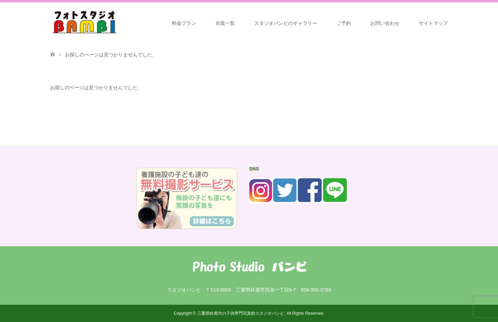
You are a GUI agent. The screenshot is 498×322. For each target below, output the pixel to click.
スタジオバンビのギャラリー (285, 23)
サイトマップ (433, 23)
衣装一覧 (225, 23)
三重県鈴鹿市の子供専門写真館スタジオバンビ (240, 313)
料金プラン (184, 23)
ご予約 (343, 23)
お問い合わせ (384, 23)
